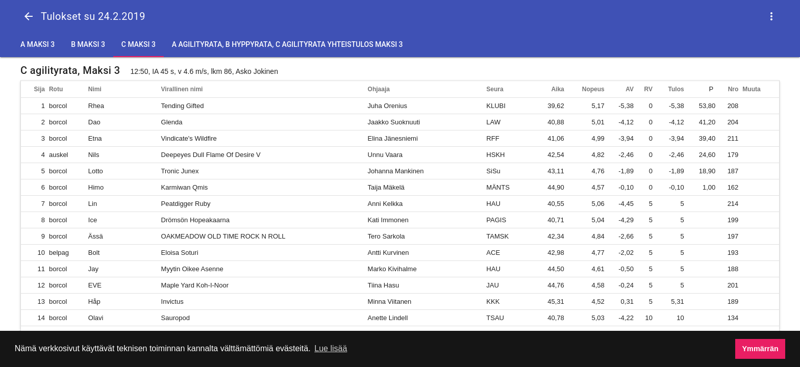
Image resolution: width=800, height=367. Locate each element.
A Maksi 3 (37, 44)
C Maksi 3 (138, 44)
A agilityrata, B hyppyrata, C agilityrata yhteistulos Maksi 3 (287, 44)
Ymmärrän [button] (760, 349)
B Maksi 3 (88, 44)
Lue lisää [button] (330, 348)
